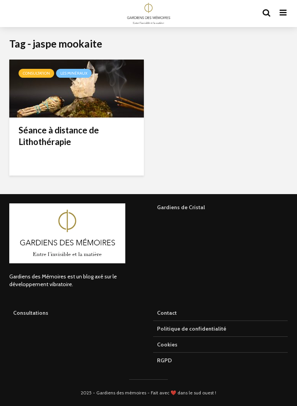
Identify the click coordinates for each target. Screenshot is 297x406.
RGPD (164, 360)
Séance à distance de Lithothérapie (59, 136)
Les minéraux (73, 73)
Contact (167, 312)
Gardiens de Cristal (181, 207)
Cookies (167, 344)
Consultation (36, 73)
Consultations (30, 312)
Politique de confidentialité (191, 328)
